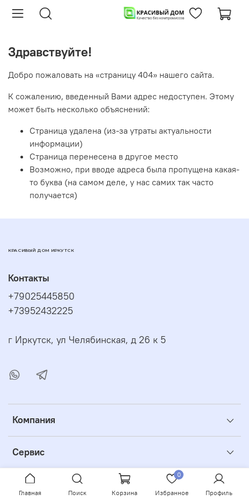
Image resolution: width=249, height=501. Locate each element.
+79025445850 (41, 296)
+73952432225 (40, 311)
